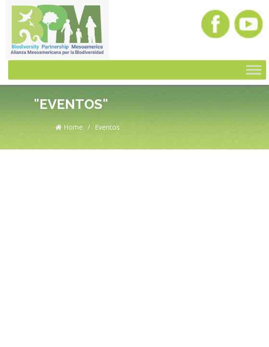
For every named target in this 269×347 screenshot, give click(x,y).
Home (69, 127)
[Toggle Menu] (253, 70)
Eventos (107, 127)
